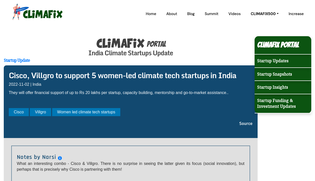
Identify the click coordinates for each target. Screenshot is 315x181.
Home (151, 13)
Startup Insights (272, 87)
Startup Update (17, 60)
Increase (296, 13)
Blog (191, 13)
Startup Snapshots (274, 74)
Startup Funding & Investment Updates (276, 103)
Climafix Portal (278, 45)
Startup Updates (272, 61)
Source (246, 123)
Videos (235, 13)
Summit (212, 13)
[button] (264, 13)
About (171, 13)
